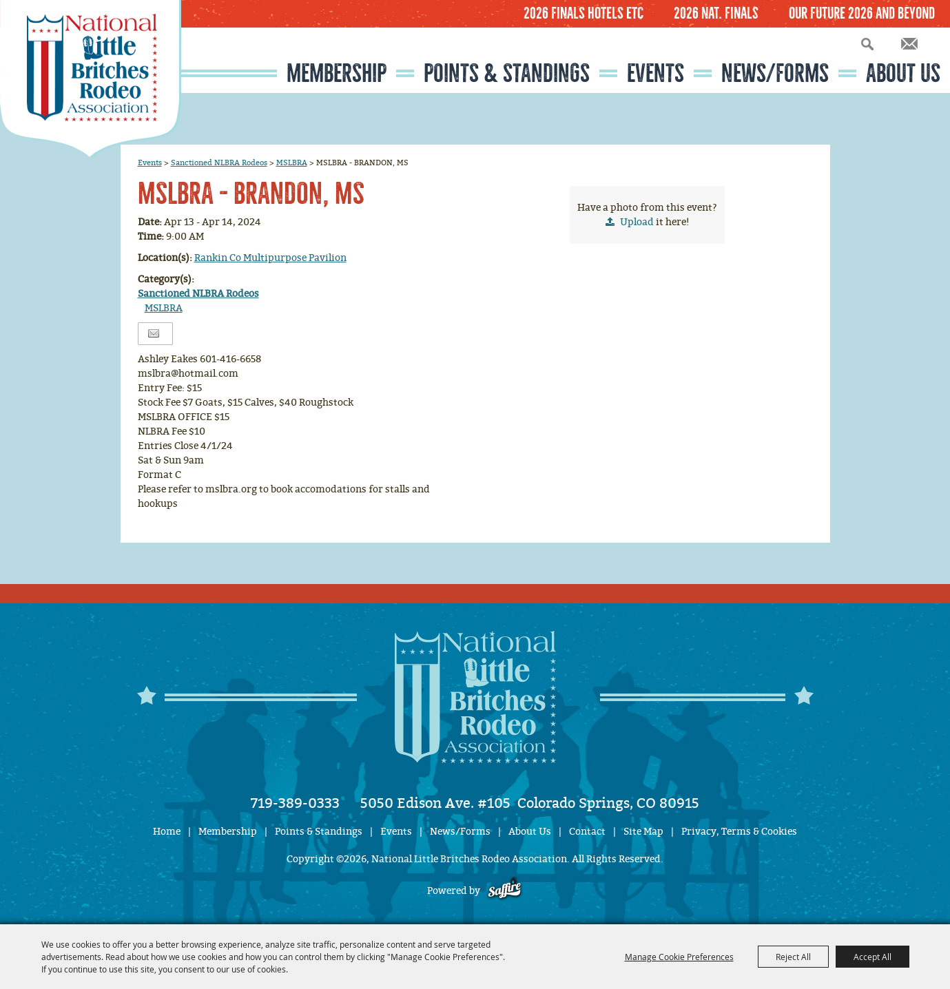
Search (867, 43)
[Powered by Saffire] (504, 891)
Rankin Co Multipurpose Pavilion (270, 258)
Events (655, 73)
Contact (587, 831)
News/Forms (775, 73)
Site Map (643, 831)
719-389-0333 (295, 803)
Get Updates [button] (909, 43)
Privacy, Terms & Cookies (739, 831)
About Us (903, 73)
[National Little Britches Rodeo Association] (90, 79)
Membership (336, 73)
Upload (637, 222)
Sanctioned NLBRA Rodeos (219, 162)
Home (166, 831)
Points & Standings (507, 73)
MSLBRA (291, 162)
